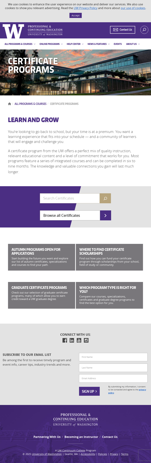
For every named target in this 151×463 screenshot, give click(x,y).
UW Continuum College (71, 450)
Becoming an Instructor (81, 437)
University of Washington (47, 454)
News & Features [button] (97, 44)
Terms (124, 454)
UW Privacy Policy (85, 8)
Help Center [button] (73, 44)
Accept (76, 15)
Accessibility (88, 454)
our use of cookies (133, 8)
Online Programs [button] (50, 44)
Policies (102, 454)
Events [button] (118, 44)
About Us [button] (131, 44)
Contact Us (110, 437)
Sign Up (89, 391)
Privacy (114, 454)
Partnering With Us (47, 437)
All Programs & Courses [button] (18, 44)
